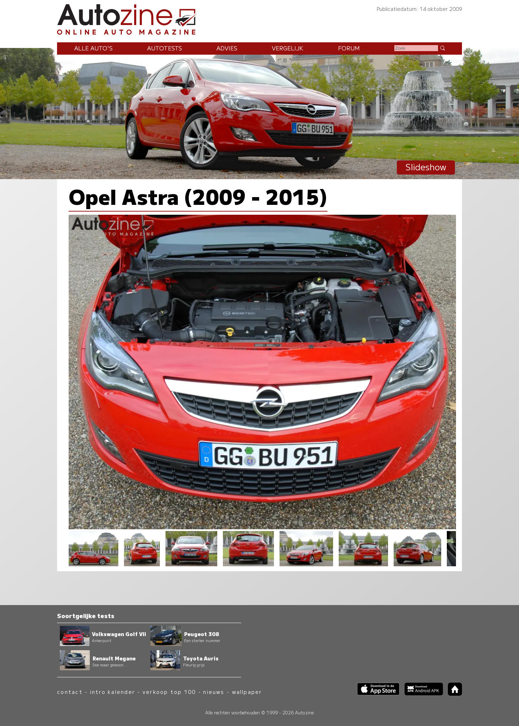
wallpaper (247, 691)
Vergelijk (287, 48)
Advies (227, 48)
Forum (349, 48)
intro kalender (112, 691)
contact (70, 691)
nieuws (213, 691)
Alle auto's (93, 48)
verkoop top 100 (169, 691)
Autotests (164, 48)
